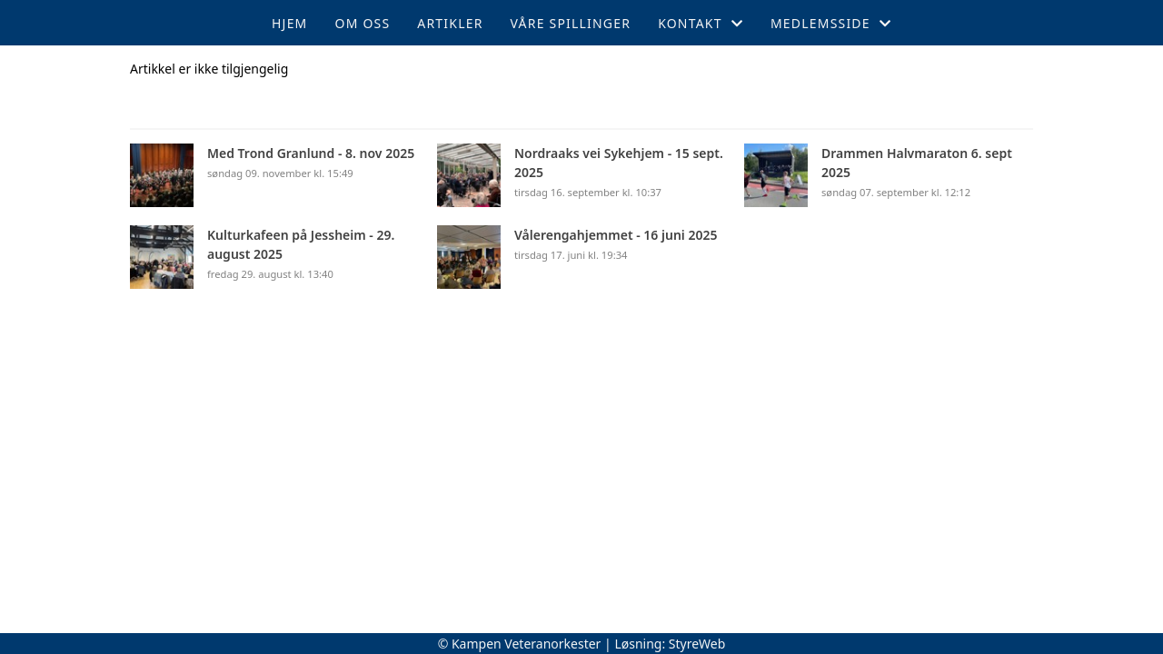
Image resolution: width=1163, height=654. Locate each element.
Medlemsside (830, 23)
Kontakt (700, 23)
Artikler (449, 23)
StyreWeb (697, 643)
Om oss (363, 23)
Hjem (289, 23)
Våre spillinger (571, 23)
